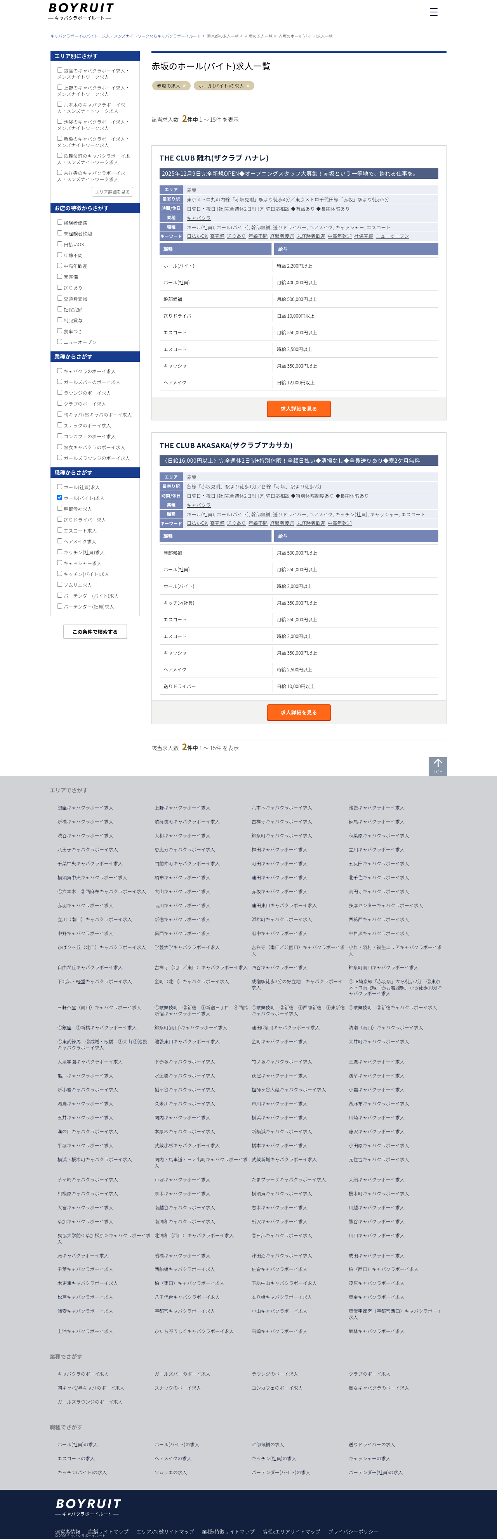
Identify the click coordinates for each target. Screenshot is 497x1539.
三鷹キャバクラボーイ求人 (377, 1061)
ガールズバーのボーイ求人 (92, 382)
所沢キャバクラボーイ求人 (280, 1221)
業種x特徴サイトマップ (228, 1531)
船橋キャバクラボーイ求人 (182, 1255)
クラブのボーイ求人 (85, 403)
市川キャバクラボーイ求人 (280, 1103)
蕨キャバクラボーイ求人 (83, 1255)
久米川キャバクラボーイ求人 (185, 1103)
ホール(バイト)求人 (84, 498)
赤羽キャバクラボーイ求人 (85, 905)
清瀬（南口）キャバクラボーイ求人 (386, 1027)
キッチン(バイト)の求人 (82, 1472)
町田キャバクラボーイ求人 (280, 863)
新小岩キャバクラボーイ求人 (87, 1089)
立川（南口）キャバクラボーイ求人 (94, 919)
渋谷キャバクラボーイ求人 (85, 835)
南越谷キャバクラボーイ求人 (185, 1207)
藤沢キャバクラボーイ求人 (377, 1131)
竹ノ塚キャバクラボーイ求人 (282, 1061)
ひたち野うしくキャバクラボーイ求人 (194, 1331)
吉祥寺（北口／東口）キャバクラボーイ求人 (201, 967)
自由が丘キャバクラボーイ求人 (90, 967)
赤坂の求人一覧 (259, 36)
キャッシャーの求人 (370, 1458)
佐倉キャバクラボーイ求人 (280, 1269)
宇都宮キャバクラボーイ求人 (185, 1311)
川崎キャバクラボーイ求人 (377, 1117)
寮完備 (217, 235)
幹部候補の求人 (268, 1444)
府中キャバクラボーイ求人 (280, 933)
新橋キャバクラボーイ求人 (85, 821)
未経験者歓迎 (311, 235)
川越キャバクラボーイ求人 (377, 1207)
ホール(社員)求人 (82, 487)
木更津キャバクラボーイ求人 (87, 1283)
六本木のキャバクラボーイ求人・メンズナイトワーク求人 (91, 107)
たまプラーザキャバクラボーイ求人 (289, 1179)
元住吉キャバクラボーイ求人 (379, 1159)
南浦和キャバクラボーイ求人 (185, 1221)
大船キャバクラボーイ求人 (377, 1179)
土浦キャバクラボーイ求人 (85, 1331)
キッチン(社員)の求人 (274, 1458)
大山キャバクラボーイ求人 (182, 891)
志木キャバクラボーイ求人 (280, 1207)
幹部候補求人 (78, 508)
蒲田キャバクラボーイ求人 (280, 877)
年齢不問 (258, 235)
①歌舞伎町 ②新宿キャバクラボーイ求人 (393, 1007)
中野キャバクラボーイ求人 (85, 933)
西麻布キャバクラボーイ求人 (379, 1103)
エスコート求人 (80, 530)
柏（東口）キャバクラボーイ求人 (189, 1283)
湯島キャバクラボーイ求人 (85, 1103)
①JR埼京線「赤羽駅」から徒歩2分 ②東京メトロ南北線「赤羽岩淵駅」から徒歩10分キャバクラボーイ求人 (395, 987)
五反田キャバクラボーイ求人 (379, 863)
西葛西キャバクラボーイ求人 (379, 919)
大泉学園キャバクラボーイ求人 (90, 1061)
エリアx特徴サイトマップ (165, 1531)
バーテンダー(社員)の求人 (376, 1472)
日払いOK (197, 235)
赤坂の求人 (169, 86)
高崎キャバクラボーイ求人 (280, 1331)
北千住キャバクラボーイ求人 (379, 877)
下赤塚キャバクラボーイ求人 (185, 1061)
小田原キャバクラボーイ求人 (379, 1145)
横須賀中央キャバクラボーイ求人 (92, 877)
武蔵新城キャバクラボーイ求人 (284, 1159)
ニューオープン (392, 235)
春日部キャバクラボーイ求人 (282, 1235)
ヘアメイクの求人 (173, 1458)
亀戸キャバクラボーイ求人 (85, 1075)
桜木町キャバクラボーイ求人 (379, 1193)
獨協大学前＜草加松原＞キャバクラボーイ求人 (104, 1238)
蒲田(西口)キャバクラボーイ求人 (286, 1027)
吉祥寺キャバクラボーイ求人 (282, 821)
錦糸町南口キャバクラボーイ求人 (384, 967)
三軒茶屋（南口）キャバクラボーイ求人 (99, 1007)
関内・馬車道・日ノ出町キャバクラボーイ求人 (201, 1162)
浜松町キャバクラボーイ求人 (282, 919)
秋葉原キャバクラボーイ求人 (379, 835)
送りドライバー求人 (85, 519)
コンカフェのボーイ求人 (90, 436)
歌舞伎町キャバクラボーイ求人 (187, 821)
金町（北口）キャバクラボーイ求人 (192, 981)
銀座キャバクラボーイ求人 (85, 807)
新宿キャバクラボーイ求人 (182, 919)
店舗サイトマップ (108, 1531)
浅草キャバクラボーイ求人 (377, 1075)
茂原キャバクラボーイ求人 (377, 1283)
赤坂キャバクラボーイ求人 (280, 891)
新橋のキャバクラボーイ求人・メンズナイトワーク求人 (93, 141)
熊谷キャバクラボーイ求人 (377, 1221)
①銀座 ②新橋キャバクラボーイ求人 (97, 1027)
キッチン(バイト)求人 (86, 574)
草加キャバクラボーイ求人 (85, 1221)
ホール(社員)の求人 (77, 1444)
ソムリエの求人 (171, 1472)
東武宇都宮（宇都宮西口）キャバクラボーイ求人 (395, 1314)
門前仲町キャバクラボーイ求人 (187, 863)
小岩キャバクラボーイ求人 (377, 1089)
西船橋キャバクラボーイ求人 (185, 1269)
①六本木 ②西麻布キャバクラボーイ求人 (101, 891)
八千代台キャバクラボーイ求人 (187, 1297)
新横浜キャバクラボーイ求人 (282, 1131)
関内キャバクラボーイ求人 (182, 1117)
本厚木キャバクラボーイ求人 (185, 1131)
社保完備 (364, 235)
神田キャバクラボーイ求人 (280, 849)
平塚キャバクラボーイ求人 (85, 1145)
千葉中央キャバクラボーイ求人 (90, 863)
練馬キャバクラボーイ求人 (377, 821)
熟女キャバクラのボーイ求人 (94, 447)
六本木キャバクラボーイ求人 (282, 807)
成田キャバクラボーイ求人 (377, 1255)
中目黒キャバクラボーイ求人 (379, 933)
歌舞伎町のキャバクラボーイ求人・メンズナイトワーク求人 (93, 158)
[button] (184, 85)
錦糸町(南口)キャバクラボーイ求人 (191, 1027)
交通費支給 (75, 298)
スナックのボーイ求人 (87, 425)
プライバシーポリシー (353, 1531)
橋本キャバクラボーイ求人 (280, 1145)
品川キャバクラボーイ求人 (182, 905)
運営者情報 (67, 1531)
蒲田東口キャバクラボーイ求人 (284, 905)
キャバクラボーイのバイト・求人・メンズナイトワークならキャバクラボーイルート (125, 36)
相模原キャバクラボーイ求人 (87, 1193)
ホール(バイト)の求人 (221, 86)
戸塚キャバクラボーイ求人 (182, 1179)
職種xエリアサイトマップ (291, 1531)
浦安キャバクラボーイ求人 (85, 1311)
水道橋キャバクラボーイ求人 (185, 1075)
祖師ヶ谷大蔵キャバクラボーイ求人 (289, 1089)
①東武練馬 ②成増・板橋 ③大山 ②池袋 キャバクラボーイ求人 (104, 1044)
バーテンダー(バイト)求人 (91, 595)
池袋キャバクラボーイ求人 (377, 807)
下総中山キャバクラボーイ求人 (284, 1283)
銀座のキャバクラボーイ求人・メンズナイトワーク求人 (93, 73)
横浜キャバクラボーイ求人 (280, 1117)
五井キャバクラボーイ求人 (85, 1117)
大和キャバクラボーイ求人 (182, 835)
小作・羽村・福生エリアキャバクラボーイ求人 (395, 950)
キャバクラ (199, 217)
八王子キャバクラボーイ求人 (87, 849)
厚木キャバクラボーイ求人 (182, 1193)
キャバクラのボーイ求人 (90, 371)
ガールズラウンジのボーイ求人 (97, 458)
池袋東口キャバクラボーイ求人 (187, 1041)
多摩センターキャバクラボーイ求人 (386, 905)
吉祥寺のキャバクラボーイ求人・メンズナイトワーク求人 (91, 175)
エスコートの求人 (76, 1458)
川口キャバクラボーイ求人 (377, 1235)
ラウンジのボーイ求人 (87, 392)
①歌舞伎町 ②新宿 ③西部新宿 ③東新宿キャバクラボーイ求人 (298, 1010)
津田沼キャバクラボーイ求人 (282, 1255)
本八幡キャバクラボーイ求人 (282, 1297)
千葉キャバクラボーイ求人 (85, 1269)
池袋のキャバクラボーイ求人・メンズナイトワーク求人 (93, 124)
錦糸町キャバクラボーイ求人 (282, 835)
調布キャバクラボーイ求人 (182, 877)
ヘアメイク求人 (80, 541)
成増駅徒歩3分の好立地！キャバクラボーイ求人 (297, 984)
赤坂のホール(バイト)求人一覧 (306, 36)
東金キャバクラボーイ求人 (377, 1297)
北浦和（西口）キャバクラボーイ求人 (194, 1235)
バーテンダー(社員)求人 (89, 606)
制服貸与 (73, 320)
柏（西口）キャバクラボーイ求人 (384, 1269)
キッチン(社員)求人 (84, 552)
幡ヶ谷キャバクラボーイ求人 (185, 1089)
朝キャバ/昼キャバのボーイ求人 (98, 414)
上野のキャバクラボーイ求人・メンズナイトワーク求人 (93, 90)
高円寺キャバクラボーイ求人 (379, 891)
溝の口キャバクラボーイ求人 (87, 1131)
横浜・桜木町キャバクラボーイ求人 (94, 1159)
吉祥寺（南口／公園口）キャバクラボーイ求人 (298, 950)
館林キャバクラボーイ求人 (377, 1331)
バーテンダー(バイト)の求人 (281, 1472)
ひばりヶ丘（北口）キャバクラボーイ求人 (101, 947)
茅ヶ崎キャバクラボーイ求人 (87, 1179)
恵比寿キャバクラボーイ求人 (185, 849)
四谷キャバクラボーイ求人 (280, 967)
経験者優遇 (282, 235)
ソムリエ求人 (78, 584)
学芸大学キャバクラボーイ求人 (187, 947)
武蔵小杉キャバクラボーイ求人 (187, 1145)
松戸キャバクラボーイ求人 (85, 1297)
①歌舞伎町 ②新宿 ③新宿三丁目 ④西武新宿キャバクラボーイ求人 (201, 1010)
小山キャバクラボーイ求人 (280, 1311)
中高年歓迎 (340, 235)
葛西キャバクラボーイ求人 (182, 933)
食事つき (73, 331)
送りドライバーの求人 (372, 1444)
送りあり (236, 235)
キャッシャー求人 (83, 563)
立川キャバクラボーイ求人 (377, 849)
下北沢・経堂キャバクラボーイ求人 (94, 981)
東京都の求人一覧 (223, 36)
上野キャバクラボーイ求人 (182, 807)
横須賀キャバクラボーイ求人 (282, 1193)
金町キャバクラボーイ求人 (280, 1041)
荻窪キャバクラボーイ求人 (280, 1075)
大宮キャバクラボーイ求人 (85, 1207)
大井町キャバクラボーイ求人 (379, 1041)
